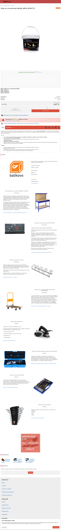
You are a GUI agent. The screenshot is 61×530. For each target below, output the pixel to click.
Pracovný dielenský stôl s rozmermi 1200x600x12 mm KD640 (14, 212)
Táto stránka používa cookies (8, 520)
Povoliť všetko (56, 527)
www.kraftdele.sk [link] (34, 183)
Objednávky (5, 505)
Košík (3, 502)
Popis (3, 127)
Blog (3, 482)
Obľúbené (4, 514)
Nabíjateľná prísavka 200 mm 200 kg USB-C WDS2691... (29, 461)
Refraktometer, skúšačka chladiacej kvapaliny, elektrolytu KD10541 (43, 363)
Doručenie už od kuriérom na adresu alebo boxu (16, 115)
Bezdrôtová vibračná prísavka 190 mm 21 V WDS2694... (17, 461)
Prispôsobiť (4, 527)
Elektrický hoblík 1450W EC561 (9, 340)
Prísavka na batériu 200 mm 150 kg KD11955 (5, 461)
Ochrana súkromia (7, 495)
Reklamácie (5, 511)
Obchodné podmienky (8, 492)
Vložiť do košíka (45, 110)
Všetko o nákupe (6, 489)
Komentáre (8, 127)
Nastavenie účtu (6, 508)
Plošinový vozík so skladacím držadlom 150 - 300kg (40, 306)
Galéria (4, 485)
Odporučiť (30, 472)
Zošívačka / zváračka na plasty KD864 (10, 387)
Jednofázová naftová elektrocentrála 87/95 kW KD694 (41, 252)
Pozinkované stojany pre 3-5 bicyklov (10, 277)
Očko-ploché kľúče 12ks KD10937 (37, 418)
